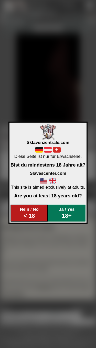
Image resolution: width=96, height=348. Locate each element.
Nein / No (29, 213)
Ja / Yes (66, 213)
